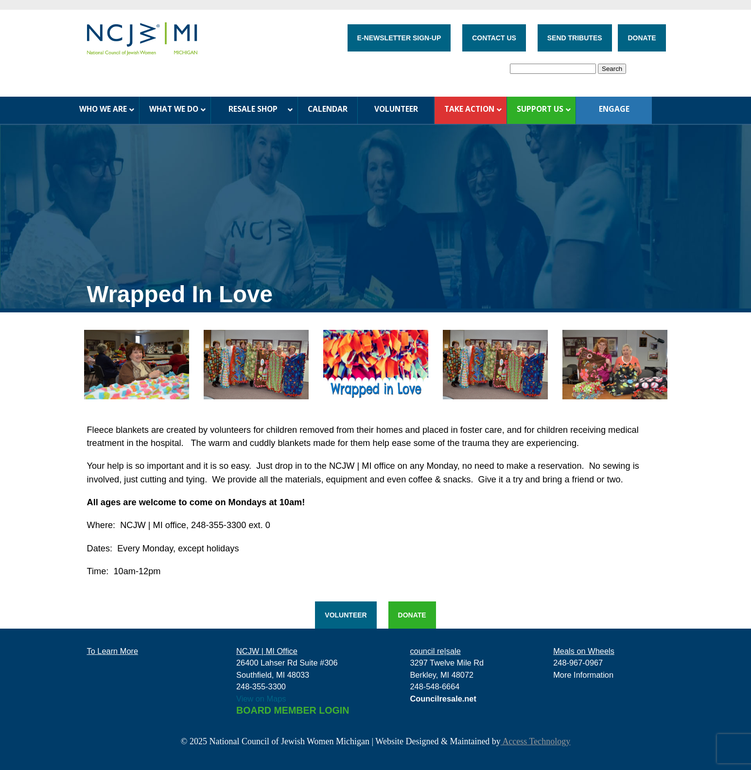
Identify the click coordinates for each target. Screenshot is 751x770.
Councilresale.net (443, 698)
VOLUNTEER (346, 615)
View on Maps (261, 698)
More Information (583, 674)
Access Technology (535, 741)
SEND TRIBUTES (574, 38)
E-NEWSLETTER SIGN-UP (399, 38)
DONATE (642, 38)
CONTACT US (494, 38)
